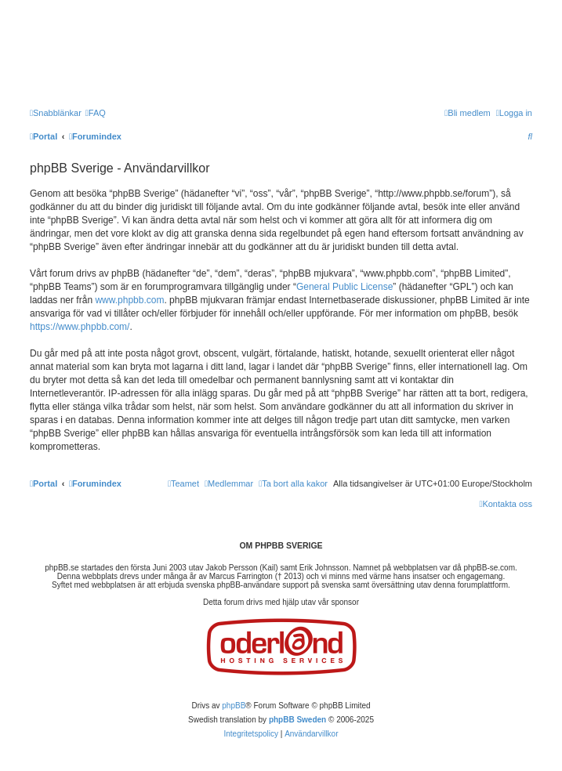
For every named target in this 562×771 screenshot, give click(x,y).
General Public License (344, 286)
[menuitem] (95, 112)
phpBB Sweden (297, 719)
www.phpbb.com (129, 300)
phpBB (233, 705)
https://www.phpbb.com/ (79, 326)
